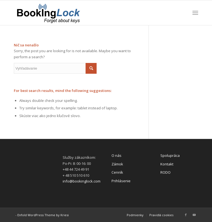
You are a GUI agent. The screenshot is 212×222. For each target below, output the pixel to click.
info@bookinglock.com (81, 181)
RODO (165, 172)
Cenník (117, 172)
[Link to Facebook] (186, 215)
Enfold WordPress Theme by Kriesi (43, 215)
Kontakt (166, 164)
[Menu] (195, 12)
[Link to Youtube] (194, 215)
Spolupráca (170, 155)
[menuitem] (135, 215)
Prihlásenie (121, 180)
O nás (116, 155)
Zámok (117, 164)
